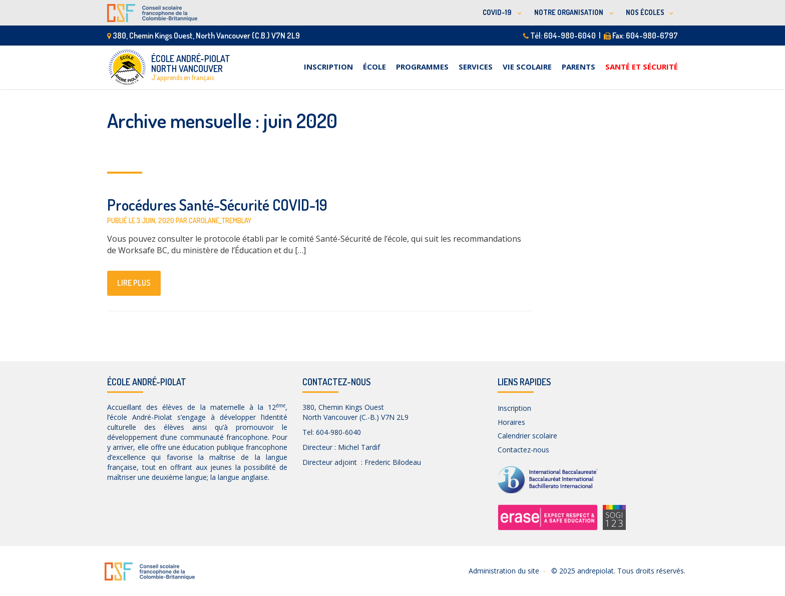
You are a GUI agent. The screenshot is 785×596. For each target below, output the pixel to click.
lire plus (134, 283)
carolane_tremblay (220, 220)
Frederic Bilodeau (392, 462)
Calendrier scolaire (527, 435)
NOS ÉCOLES (645, 12)
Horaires (511, 422)
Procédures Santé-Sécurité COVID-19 (217, 204)
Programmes (422, 67)
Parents (578, 67)
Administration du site (504, 570)
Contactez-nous (523, 449)
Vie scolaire (527, 67)
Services (476, 67)
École (374, 67)
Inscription (328, 67)
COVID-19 (498, 12)
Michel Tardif (359, 447)
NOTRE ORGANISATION (569, 12)
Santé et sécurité (641, 67)
